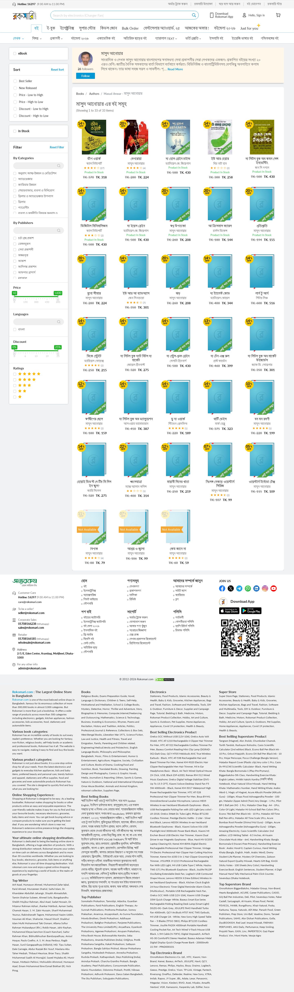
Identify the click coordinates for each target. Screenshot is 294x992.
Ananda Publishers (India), (109, 939)
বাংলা (21, 329)
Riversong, (156, 974)
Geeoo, (154, 969)
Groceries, (178, 700)
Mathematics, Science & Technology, (120, 717)
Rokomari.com (23, 692)
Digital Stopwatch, (191, 933)
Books (80, 93)
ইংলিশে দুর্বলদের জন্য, (102, 805)
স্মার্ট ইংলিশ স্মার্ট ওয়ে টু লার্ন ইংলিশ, (99, 800)
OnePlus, (167, 974)
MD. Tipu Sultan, (62, 944)
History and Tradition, (105, 726)
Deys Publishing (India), (128, 956)
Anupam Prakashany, (129, 931)
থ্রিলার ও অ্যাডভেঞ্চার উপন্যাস (35, 196)
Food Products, (170, 696)
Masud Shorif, (52, 918)
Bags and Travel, (250, 704)
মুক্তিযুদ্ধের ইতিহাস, (111, 822)
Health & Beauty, (195, 726)
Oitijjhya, (129, 939)
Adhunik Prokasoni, (105, 974)
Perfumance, (252, 926)
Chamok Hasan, (21, 910)
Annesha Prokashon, (127, 952)
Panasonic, (202, 978)
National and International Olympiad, (123, 781)
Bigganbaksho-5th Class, (232, 775)
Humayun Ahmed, (33, 884)
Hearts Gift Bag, (262, 860)
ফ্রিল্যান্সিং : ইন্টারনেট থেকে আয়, (108, 856)
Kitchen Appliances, (195, 700)
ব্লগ (176, 599)
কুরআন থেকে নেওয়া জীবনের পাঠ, (99, 830)
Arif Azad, (17, 884)
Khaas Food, (260, 901)
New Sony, (199, 974)
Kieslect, (174, 982)
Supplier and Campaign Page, (243, 713)
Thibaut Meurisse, (38, 953)
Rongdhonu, (246, 905)
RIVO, (182, 982)
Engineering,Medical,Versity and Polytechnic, (105, 747)
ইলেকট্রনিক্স (90, 590)
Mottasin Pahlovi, (30, 961)
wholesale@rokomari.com (34, 642)
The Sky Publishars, (92, 978)
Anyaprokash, (112, 914)
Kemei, (162, 961)
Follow (85, 76)
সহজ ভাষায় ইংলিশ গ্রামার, (102, 826)
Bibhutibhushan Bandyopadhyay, (47, 936)
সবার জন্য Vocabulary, (113, 813)
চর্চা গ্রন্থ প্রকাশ (26, 238)
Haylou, (180, 965)
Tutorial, (161, 713)
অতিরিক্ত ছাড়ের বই (135, 38)
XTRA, (208, 974)
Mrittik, (234, 905)
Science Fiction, (135, 734)
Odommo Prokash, (113, 969)
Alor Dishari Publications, (255, 918)
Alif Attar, (253, 909)
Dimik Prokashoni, (110, 918)
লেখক (18, 38)
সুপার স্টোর (87, 28)
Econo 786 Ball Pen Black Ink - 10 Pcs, (240, 813)
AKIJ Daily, (239, 926)
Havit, (198, 961)
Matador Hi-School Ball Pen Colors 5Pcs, (258, 809)
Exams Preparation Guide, (114, 696)
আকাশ (22, 261)
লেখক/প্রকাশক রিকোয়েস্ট (142, 639)
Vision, (165, 982)
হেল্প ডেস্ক (134, 634)
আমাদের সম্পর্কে (183, 586)
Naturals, (243, 909)
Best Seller (25, 81)
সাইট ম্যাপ (180, 590)
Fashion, (167, 704)
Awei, (189, 982)
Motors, (199, 713)
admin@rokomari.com (32, 668)
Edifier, (200, 987)
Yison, (180, 969)
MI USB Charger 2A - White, (165, 916)
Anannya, (99, 914)
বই (36, 28)
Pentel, (270, 901)
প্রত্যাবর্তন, (111, 848)
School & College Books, (126, 704)
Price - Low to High (31, 95)
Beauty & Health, (242, 700)
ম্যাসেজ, (125, 822)
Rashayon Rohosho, (246, 745)
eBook (22, 53)
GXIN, (238, 931)
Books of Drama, (104, 764)
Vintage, (198, 969)
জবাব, (113, 886)
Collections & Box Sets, (130, 730)
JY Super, (171, 978)
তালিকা (133, 595)
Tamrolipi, (111, 901)
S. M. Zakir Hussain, (41, 910)
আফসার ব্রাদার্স (26, 272)
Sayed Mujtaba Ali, (57, 957)
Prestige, (163, 969)
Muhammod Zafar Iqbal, (56, 884)
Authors (94, 93)
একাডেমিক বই (106, 38)
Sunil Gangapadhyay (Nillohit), (36, 944)
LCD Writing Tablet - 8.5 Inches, (245, 835)
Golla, (272, 918)
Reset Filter (57, 147)
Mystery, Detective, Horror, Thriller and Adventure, (108, 708)
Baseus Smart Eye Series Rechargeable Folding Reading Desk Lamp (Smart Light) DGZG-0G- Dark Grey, (179, 904)
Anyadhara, (124, 926)
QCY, (204, 961)
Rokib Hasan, (49, 927)
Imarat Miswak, (255, 922)
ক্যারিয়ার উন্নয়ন (27, 184)
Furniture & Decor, (173, 708)
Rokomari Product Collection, (166, 717)
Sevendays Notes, (266, 896)
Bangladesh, (88, 756)
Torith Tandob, (227, 745)
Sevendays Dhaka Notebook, (234, 878)
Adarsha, (122, 901)
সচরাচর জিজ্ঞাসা (137, 630)
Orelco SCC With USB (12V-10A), (168, 895)
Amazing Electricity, (230, 830)
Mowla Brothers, (90, 918)
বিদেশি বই (89, 639)
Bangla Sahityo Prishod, (107, 948)
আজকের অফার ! (197, 28)
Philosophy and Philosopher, (115, 751)
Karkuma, (224, 909)
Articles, (122, 726)
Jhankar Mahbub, (49, 906)
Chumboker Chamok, (264, 740)
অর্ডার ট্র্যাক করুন (138, 617)
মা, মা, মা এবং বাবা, (132, 835)
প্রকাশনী (56, 38)
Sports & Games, (133, 777)
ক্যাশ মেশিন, (122, 826)
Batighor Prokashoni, (106, 922)
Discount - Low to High (33, 109)
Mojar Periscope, (233, 757)
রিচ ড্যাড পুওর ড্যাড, (99, 886)
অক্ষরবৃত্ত (23, 255)
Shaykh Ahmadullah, (56, 893)
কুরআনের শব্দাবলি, (98, 882)
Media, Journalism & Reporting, (98, 777)
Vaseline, (259, 914)
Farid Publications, (106, 905)
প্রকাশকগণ (135, 590)
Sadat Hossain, (60, 901)
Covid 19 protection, (174, 726)
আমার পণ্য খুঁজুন (138, 626)
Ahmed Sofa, (46, 897)
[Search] (121, 15)
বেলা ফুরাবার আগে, (91, 813)
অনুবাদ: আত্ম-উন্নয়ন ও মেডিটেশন (37, 173)
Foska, (271, 905)
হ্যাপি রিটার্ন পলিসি (184, 626)
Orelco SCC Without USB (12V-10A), (170, 736)
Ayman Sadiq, (66, 906)
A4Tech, (179, 961)
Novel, (131, 696)
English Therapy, (125, 905)
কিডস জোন (108, 28)
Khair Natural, (260, 905)
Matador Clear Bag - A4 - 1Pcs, (263, 805)
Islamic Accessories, (190, 696)
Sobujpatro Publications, (116, 978)
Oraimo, (196, 965)
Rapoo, (162, 978)
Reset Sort (57, 69)
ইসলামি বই (216, 38)
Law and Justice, (90, 738)
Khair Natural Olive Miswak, (246, 783)
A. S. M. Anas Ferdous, (49, 940)
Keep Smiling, (266, 926)
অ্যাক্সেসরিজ (90, 595)
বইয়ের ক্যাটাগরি (92, 617)
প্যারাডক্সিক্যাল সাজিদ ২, (112, 818)
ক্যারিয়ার (180, 595)
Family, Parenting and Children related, (115, 743)
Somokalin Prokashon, (93, 901)
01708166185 (27, 638)
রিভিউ (132, 599)
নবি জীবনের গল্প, (125, 830)
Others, (120, 777)
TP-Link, (188, 969)
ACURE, (245, 892)
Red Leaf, (241, 922)
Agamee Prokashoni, (106, 931)
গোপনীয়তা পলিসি (184, 621)
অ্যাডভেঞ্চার (25, 179)
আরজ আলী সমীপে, (120, 869)
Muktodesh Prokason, (104, 952)
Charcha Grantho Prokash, (115, 961)
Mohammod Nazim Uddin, (59, 914)
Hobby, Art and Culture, (195, 717)
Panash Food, (266, 909)
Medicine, (189, 713)
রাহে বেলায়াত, (103, 843)
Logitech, (206, 965)
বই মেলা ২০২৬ (91, 626)
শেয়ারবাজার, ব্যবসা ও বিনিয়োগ (36, 190)
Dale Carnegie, (20, 949)
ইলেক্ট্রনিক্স (67, 28)
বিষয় (37, 38)
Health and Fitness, (110, 738)
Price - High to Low (31, 102)
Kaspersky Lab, (187, 987)
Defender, (178, 974)
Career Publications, (261, 892)
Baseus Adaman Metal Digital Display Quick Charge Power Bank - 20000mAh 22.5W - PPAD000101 (181, 942)
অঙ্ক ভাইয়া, (123, 886)
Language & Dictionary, (94, 700)
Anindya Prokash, (91, 961)
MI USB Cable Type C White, (188, 865)
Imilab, (154, 978)
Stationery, (156, 696)
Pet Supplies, (179, 721)
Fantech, (207, 969)
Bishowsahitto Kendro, (114, 935)
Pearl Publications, (102, 965)
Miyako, (197, 982)
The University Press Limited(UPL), (99, 926)
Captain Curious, (253, 848)
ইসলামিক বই (90, 630)
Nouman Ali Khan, (22, 918)
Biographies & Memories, (95, 713)
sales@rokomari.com (31, 627)
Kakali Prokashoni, (115, 944)
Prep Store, (237, 914)
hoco (206, 987)
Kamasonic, (172, 987)
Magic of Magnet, (238, 792)
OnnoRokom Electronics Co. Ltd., (168, 956)
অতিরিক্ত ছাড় (90, 647)
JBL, (179, 978)
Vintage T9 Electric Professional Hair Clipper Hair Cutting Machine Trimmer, (181, 852)
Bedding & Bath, (175, 713)
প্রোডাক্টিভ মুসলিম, (120, 843)
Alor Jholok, (246, 740)
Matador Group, (259, 888)
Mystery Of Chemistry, (254, 856)
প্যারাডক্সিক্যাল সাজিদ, (132, 809)
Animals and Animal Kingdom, (122, 786)
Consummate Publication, (127, 965)
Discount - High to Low (33, 115)
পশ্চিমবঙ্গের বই (269, 38)
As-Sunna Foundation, (132, 914)
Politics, (131, 726)
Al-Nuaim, (247, 901)
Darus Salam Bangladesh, (129, 974)
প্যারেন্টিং (23, 207)
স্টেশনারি (88, 603)
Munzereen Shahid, (38, 888)
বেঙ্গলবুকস (24, 243)
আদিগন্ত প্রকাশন (27, 266)
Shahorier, (38, 918)
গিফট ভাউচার (91, 599)
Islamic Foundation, (92, 969)
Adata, (185, 978)
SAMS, (238, 918)
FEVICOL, (224, 905)
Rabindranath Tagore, (33, 914)
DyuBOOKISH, (227, 922)
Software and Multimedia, (186, 704)
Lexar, (192, 978)
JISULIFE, (189, 961)
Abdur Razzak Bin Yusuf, (41, 949)
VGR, (163, 987)
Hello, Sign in (253, 15)
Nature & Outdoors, (92, 781)
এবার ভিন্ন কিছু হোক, (112, 835)
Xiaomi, (197, 956)
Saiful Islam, (55, 888)
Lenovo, (154, 965)
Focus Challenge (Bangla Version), (260, 757)
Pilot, (253, 896)
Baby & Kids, (165, 700)
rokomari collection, (92, 790)
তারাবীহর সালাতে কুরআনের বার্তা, (120, 860)
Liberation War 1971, (114, 734)
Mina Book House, (91, 935)
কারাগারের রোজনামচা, (101, 890)
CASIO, (276, 892)
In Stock (23, 131)
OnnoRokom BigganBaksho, (234, 888)
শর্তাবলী (179, 617)
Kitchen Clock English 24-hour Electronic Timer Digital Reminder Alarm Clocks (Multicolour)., (180, 886)
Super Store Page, (229, 696)
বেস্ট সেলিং (89, 643)
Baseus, (170, 961)
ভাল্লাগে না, (136, 869)
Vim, (231, 935)
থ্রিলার (22, 202)
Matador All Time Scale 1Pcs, (251, 818)
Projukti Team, (227, 931)
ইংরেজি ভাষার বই (242, 38)
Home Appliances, (196, 721)
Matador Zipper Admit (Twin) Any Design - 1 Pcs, (250, 800)
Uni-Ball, (249, 914)
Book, (95, 769)
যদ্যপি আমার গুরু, (90, 873)
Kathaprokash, (108, 956)
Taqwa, (234, 909)
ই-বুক (51, 28)
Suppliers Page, (111, 790)
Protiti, (127, 969)
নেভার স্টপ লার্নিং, (134, 856)
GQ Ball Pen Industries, (232, 896)
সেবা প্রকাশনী (25, 249)
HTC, (190, 956)
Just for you (249, 28)
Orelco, (172, 969)
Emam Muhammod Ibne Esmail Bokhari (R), (42, 966)
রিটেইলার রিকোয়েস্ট (139, 643)
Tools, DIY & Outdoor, (249, 708)
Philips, (172, 965)
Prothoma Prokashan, (116, 909)
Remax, (163, 965)
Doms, (267, 914)
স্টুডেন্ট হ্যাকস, (102, 869)
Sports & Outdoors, (161, 721)
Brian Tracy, (55, 953)
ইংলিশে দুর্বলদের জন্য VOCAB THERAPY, (103, 839)
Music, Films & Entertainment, (111, 756)
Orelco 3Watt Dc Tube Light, (176, 813)
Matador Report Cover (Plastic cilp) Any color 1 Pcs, (247, 762)
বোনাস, (133, 826)
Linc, (245, 931)
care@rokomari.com (30, 602)
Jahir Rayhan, (64, 927)
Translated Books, (109, 769)
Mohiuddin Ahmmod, (51, 961)
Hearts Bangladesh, (229, 892)
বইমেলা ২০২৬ (224, 28)
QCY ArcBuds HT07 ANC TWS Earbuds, (188, 912)
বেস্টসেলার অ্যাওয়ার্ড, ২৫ (162, 28)
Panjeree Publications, (129, 922)
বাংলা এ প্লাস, (98, 848)
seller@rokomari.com (31, 613)
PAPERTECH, (255, 931)
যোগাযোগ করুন (137, 621)
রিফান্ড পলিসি (182, 630)
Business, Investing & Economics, (99, 721)
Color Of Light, (227, 809)
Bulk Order (130, 28)
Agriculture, (104, 760)
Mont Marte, (241, 935)
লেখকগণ (134, 586)
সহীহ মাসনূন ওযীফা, (92, 860)
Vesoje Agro (254, 935)
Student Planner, (265, 869)
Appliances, (156, 726)
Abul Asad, (46, 901)
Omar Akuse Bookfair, (93, 786)
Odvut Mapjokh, (236, 753)
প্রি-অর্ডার (88, 634)
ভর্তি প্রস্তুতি (193, 38)
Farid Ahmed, (19, 888)
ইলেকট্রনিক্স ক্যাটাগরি (95, 621)
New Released (28, 88)
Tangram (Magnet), (229, 740)
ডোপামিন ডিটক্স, (125, 848)
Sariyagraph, (234, 901)
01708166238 (27, 623)
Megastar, (155, 982)
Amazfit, (206, 982)
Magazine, (116, 760)
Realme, (188, 974)
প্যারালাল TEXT (166, 38)
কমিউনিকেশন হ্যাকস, (101, 878)
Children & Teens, (117, 700)
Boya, (188, 965)
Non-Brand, (274, 888)
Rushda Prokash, (90, 956)
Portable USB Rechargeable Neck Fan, (186, 890)
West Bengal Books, (92, 734)
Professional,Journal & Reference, (99, 730)
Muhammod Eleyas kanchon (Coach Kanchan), (37, 931)
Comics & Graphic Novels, (123, 773)
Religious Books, (90, 696)
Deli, (247, 896)
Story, (139, 708)
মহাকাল (22, 278)
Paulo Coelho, (29, 940)
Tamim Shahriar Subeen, (25, 897)
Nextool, (155, 987)
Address (22, 649)
